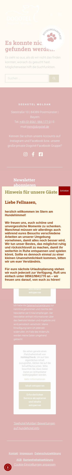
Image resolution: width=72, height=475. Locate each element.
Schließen (64, 191)
